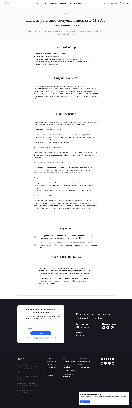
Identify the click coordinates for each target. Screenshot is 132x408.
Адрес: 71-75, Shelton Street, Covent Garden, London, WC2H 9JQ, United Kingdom (27, 369)
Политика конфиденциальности (26, 390)
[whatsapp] (105, 360)
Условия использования (24, 392)
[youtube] (113, 364)
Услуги (43, 3)
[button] (112, 3)
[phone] (41, 328)
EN (124, 3)
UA (128, 3)
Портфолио (53, 3)
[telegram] (102, 360)
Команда (63, 3)
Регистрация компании (67, 366)
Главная (50, 358)
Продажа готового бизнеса (69, 371)
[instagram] (102, 364)
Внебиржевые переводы (67, 375)
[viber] (109, 360)
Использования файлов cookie (26, 395)
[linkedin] (109, 364)
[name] (41, 323)
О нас (37, 3)
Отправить (40, 333)
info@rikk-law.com (84, 361)
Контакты (77, 3)
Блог (70, 3)
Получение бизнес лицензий (69, 362)
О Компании (51, 361)
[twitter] (105, 364)
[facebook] (113, 360)
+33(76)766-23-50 (84, 367)
